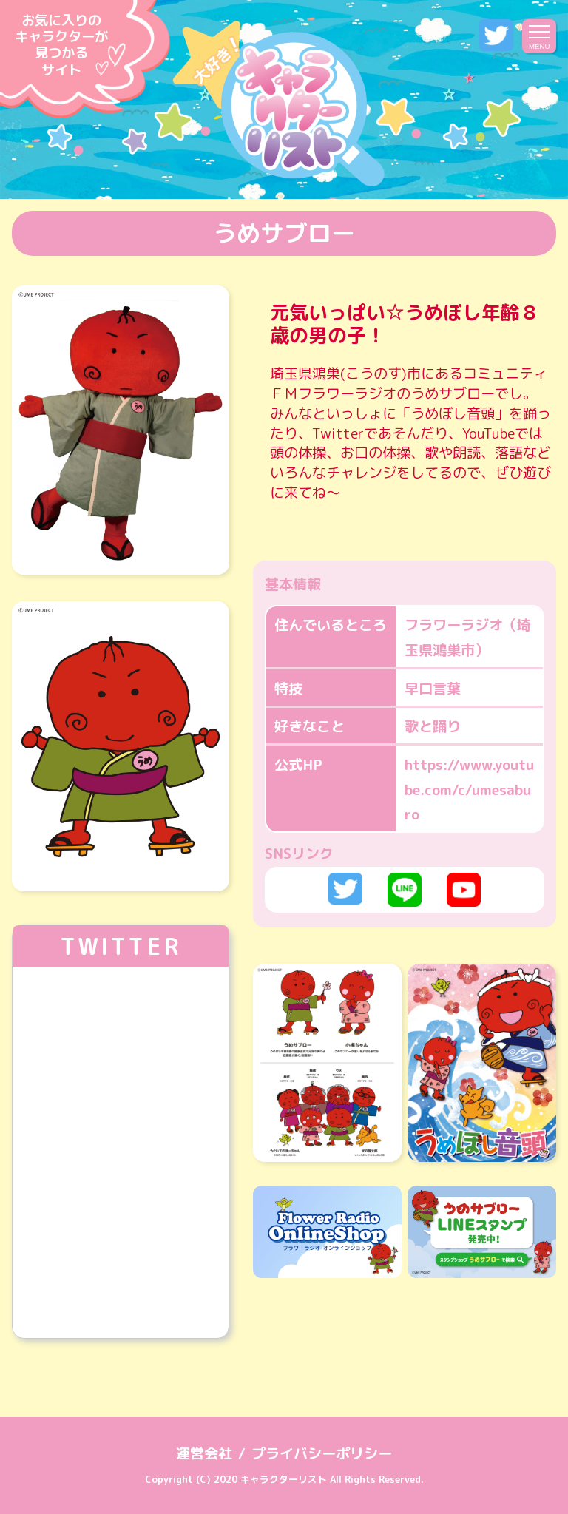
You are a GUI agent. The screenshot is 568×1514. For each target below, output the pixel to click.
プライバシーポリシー (321, 1453)
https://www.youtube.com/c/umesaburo (469, 789)
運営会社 (204, 1453)
